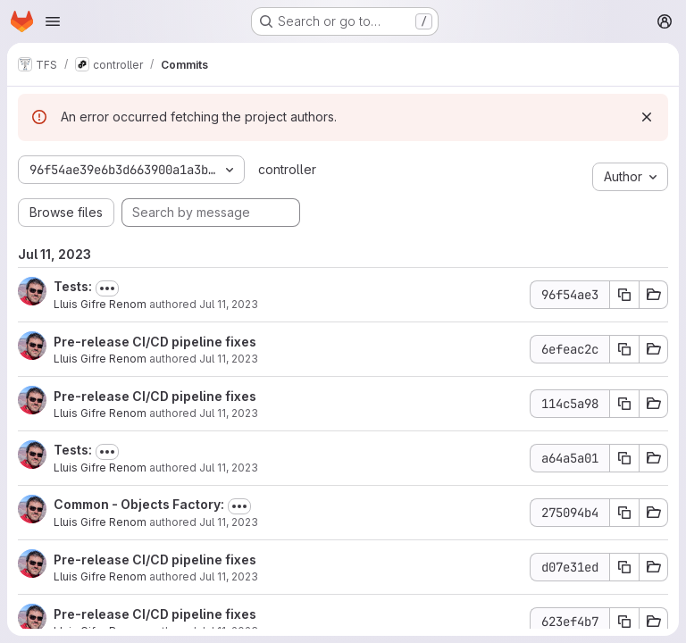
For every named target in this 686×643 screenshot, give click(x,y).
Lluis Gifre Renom (100, 304)
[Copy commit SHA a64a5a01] (624, 458)
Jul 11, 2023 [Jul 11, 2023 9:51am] (228, 576)
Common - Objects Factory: (139, 504)
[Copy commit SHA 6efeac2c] (624, 349)
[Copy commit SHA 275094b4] (624, 512)
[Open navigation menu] (52, 21)
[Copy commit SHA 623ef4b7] (624, 621)
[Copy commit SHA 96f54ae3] (624, 294)
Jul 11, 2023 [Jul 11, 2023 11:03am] (228, 413)
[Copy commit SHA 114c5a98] (624, 403)
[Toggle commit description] (107, 288)
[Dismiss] (646, 117)
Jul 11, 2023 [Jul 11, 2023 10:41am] (228, 467)
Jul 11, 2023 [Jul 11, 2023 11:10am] (228, 358)
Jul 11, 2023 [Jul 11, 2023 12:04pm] (228, 304)
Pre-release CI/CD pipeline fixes (155, 341)
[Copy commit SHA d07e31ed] (624, 567)
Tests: (73, 286)
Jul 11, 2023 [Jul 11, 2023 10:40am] (228, 522)
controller (287, 169)
